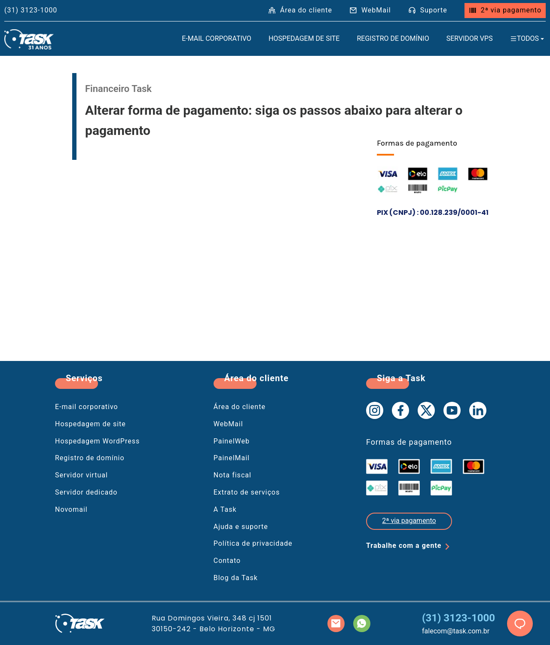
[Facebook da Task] (400, 410)
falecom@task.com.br (455, 631)
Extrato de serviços (247, 492)
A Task (225, 509)
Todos (528, 38)
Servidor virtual (81, 475)
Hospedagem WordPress (97, 441)
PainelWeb (232, 441)
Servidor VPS (469, 38)
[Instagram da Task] (374, 410)
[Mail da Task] (336, 623)
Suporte (427, 10)
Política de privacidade (253, 543)
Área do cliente (300, 10)
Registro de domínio (393, 38)
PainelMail (232, 458)
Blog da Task (236, 578)
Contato (227, 560)
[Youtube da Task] (452, 410)
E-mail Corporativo (216, 38)
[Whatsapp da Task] (361, 623)
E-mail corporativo (86, 407)
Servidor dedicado (86, 492)
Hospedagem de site (304, 38)
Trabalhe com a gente (409, 547)
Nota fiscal (232, 475)
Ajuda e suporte (241, 527)
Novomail (71, 509)
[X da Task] (426, 410)
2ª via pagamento (505, 10)
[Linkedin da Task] (477, 410)
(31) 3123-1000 (458, 618)
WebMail (370, 10)
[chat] (520, 623)
